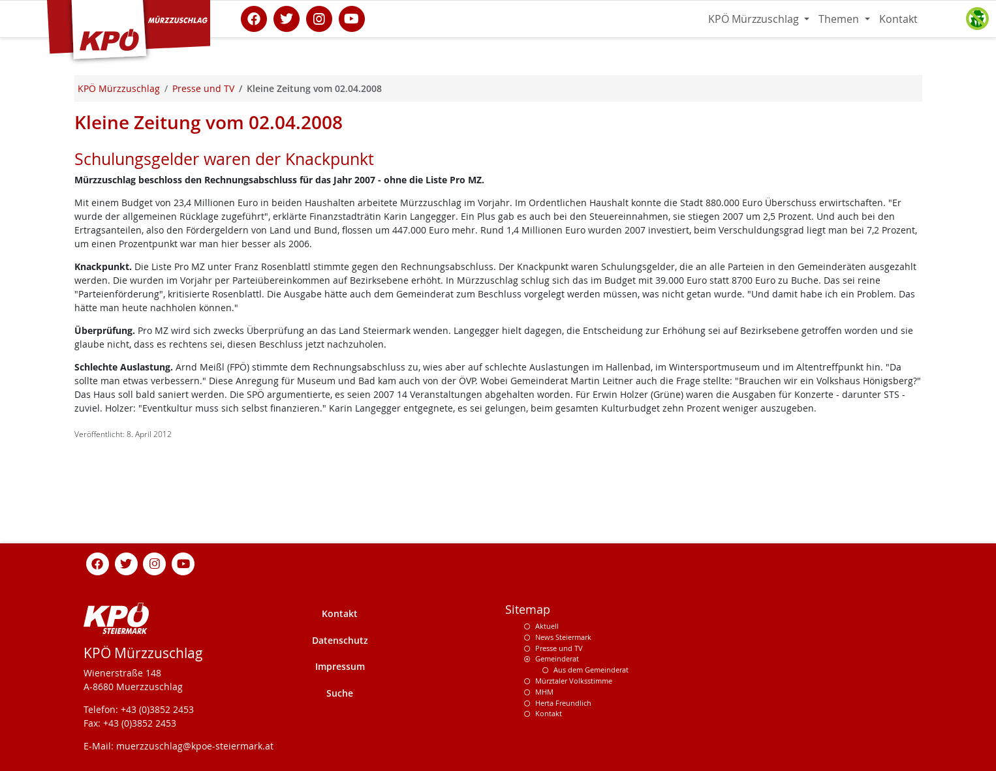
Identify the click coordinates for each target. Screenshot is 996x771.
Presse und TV (559, 648)
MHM (544, 692)
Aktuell (547, 626)
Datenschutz (340, 640)
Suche (339, 693)
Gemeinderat (557, 658)
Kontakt (898, 19)
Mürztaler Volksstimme (573, 681)
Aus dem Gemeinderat (591, 669)
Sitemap (527, 609)
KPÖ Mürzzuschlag (754, 19)
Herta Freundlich (563, 703)
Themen (840, 19)
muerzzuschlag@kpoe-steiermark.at (194, 746)
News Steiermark (563, 637)
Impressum (340, 666)
